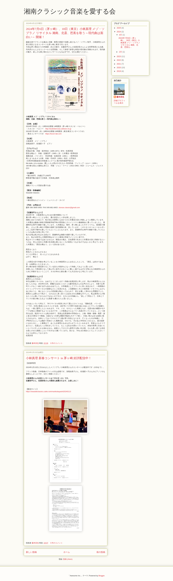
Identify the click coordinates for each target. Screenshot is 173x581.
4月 (120, 35)
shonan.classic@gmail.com (69, 207)
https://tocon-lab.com (53, 134)
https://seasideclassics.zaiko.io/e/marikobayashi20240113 (48, 391)
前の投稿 (101, 552)
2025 (119, 28)
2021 (119, 64)
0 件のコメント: (56, 343)
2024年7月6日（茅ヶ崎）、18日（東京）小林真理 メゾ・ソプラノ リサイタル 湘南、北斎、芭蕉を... (129, 42)
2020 (119, 67)
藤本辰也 (120, 97)
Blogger (101, 576)
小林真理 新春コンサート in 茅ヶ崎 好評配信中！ (58, 358)
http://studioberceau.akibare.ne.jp (58, 129)
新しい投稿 (31, 552)
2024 (119, 32)
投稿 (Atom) (67, 559)
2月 (120, 52)
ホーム (66, 552)
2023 (119, 56)
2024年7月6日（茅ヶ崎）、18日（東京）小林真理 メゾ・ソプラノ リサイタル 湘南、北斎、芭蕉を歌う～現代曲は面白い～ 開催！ (65, 33)
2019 (119, 71)
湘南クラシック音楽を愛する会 (70, 11)
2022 (119, 60)
